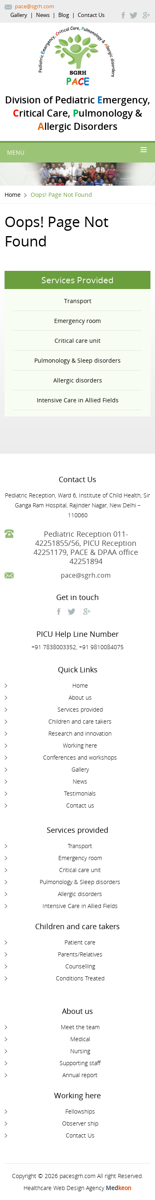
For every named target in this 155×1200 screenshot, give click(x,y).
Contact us (80, 805)
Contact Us (91, 15)
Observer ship (80, 1123)
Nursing (80, 1051)
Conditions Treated (80, 978)
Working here (80, 745)
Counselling (80, 966)
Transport (77, 301)
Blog (63, 15)
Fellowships (80, 1111)
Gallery (18, 15)
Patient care (79, 942)
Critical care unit (77, 340)
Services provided (80, 709)
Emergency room (77, 321)
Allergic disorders (77, 380)
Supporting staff (80, 1063)
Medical (80, 1039)
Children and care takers (80, 721)
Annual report (80, 1075)
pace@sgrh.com (34, 6)
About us (80, 697)
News (43, 15)
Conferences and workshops (80, 757)
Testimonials (80, 793)
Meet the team (80, 1027)
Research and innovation (80, 733)
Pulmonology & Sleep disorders (77, 360)
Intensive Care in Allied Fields (78, 400)
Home (13, 194)
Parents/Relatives (80, 954)
